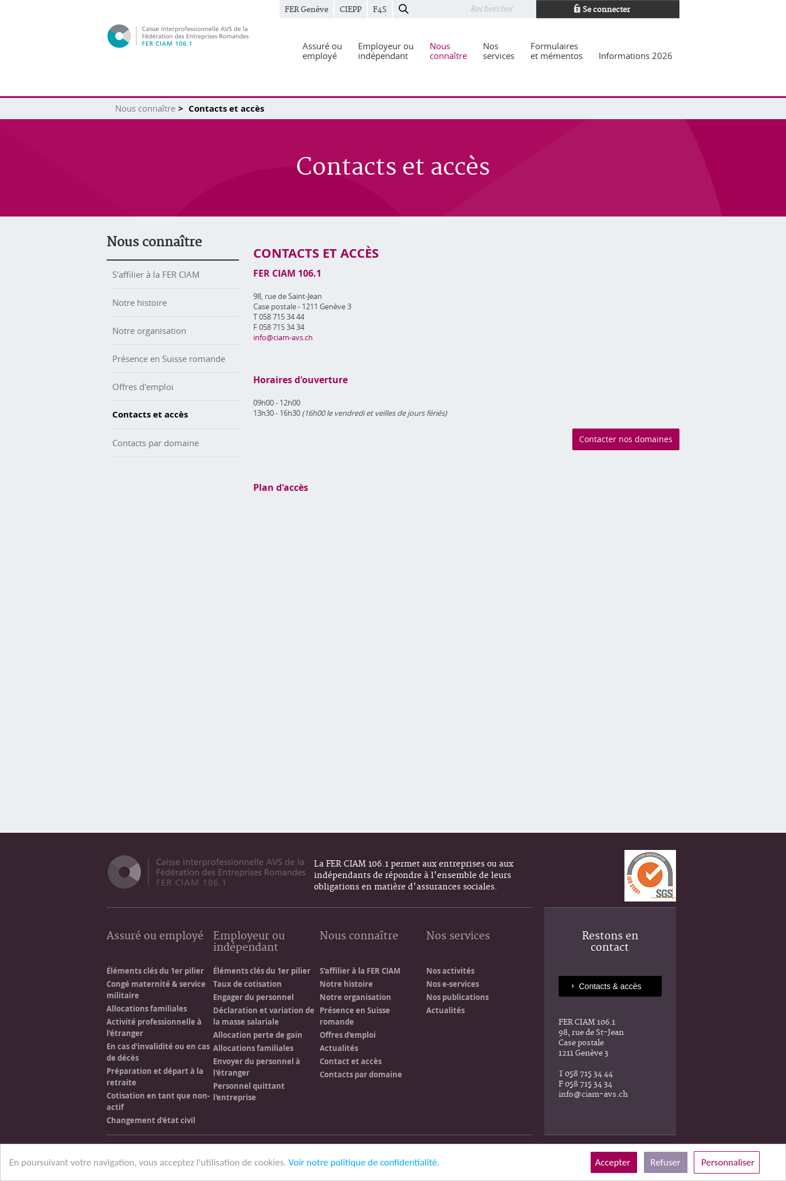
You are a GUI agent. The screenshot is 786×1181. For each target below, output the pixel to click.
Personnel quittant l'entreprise (249, 1092)
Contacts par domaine (155, 442)
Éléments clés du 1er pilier (155, 971)
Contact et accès (351, 1061)
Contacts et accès (150, 414)
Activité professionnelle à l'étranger (154, 1027)
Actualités (339, 1048)
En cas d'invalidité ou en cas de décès (158, 1052)
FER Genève (306, 9)
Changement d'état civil (151, 1120)
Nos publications (457, 997)
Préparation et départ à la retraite (155, 1077)
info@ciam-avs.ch (283, 337)
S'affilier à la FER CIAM (156, 274)
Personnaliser (726, 1162)
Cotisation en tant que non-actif (158, 1101)
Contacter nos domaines (626, 439)
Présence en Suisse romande (168, 358)
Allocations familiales (147, 1008)
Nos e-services (452, 984)
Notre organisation (149, 330)
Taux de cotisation (247, 984)
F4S (380, 9)
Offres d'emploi (143, 386)
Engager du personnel (253, 997)
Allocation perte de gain (257, 1035)
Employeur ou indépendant (249, 942)
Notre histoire (139, 302)
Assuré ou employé (155, 937)
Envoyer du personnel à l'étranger (256, 1067)
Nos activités (450, 971)
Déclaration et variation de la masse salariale (264, 1016)
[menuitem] (322, 51)
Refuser (666, 1162)
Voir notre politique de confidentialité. (363, 1162)
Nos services (458, 937)
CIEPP (350, 9)
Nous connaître (145, 108)
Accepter (613, 1162)
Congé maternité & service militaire (156, 990)
